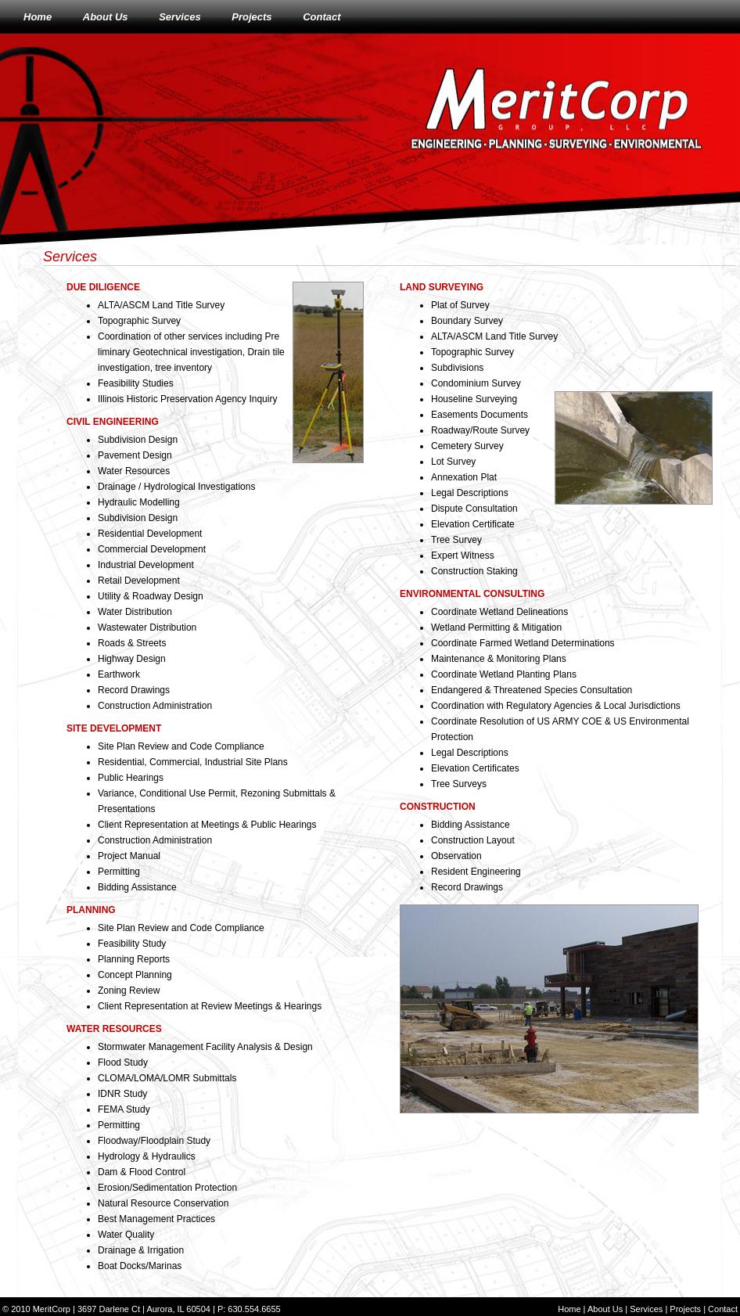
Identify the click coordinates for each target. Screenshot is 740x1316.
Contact (321, 17)
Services (180, 17)
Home (37, 17)
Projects (251, 17)
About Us (105, 17)
